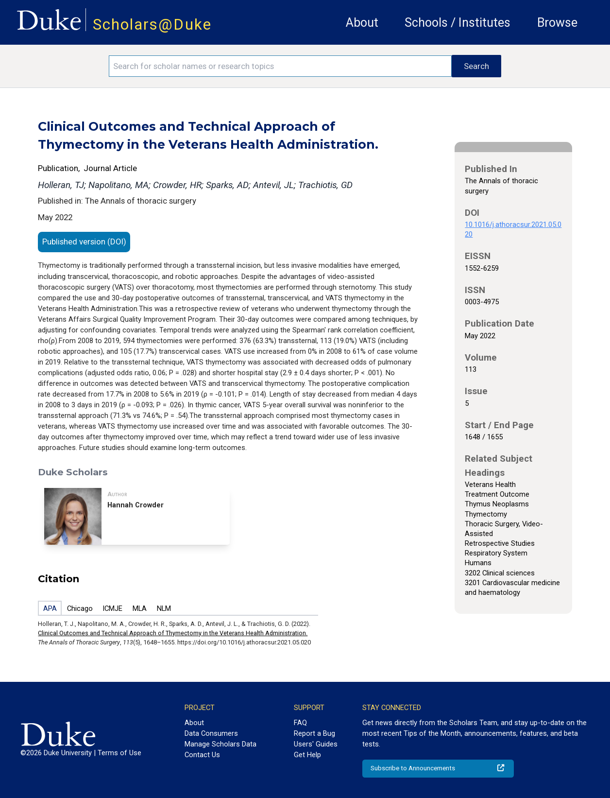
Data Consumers (211, 733)
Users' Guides (316, 744)
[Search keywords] (280, 66)
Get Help (307, 754)
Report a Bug (314, 733)
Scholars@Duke (152, 25)
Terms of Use (119, 752)
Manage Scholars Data (220, 744)
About (362, 23)
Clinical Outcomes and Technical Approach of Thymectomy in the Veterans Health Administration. (172, 633)
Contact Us (202, 754)
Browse (557, 23)
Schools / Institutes (457, 23)
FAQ (300, 722)
